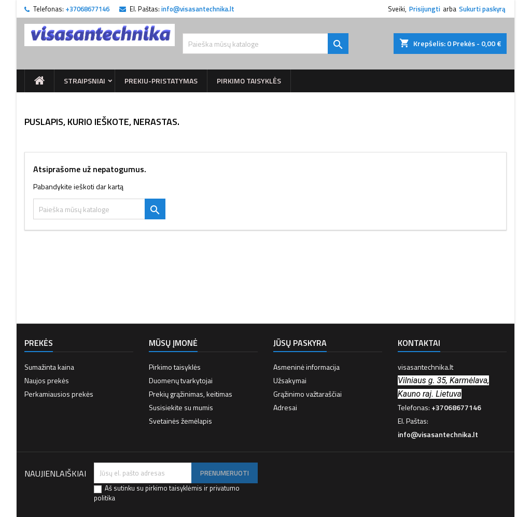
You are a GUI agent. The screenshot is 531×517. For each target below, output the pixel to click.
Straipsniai (84, 80)
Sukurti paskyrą (482, 9)
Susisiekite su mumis (181, 407)
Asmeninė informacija (306, 366)
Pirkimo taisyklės (249, 80)
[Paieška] (265, 43)
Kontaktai (419, 343)
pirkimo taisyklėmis (173, 488)
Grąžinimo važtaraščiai (307, 393)
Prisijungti (424, 9)
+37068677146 (87, 9)
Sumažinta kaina (49, 366)
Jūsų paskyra (300, 343)
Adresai (285, 407)
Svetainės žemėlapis (180, 420)
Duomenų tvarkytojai (181, 380)
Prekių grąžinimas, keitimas (190, 393)
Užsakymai (289, 380)
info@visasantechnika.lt (197, 9)
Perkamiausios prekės (58, 393)
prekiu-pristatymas (161, 80)
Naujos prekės (46, 380)
